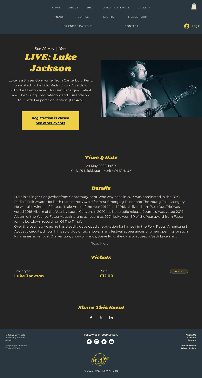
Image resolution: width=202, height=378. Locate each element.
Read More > (101, 243)
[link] (194, 6)
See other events (50, 123)
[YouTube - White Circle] (111, 341)
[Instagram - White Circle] (96, 341)
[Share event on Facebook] (91, 317)
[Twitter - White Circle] (104, 341)
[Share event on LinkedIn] (111, 317)
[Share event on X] (101, 317)
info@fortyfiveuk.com (16, 345)
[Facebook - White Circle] (89, 341)
